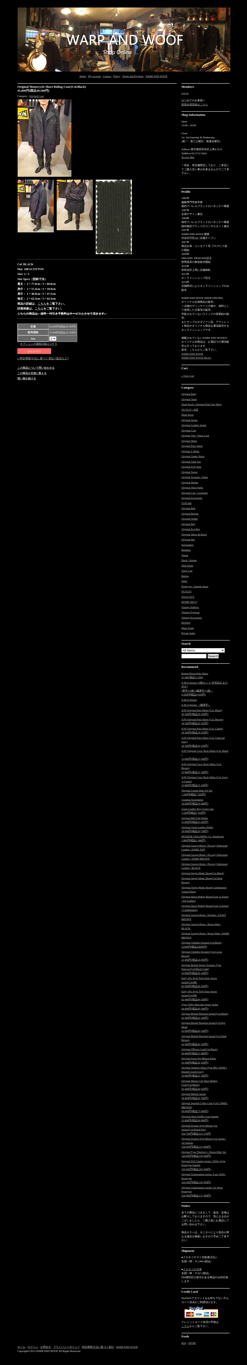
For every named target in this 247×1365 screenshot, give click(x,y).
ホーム (21, 1346)
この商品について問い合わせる (36, 367)
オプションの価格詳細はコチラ (38, 343)
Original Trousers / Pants (194, 477)
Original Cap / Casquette (194, 492)
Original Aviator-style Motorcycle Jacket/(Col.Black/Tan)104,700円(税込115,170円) (199, 1129)
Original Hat (188, 539)
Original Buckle (190, 513)
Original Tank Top (191, 461)
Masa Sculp (187, 628)
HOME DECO (189, 601)
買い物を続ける (26, 378)
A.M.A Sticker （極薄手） (196, 704)
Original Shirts (189, 440)
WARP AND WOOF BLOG (196, 357)
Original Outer (189, 399)
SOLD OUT (187, 596)
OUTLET (186, 591)
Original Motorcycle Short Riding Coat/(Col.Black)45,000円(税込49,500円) (199, 1084)
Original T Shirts (190, 451)
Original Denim (189, 482)
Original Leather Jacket (193, 425)
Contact (107, 76)
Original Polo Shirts (192, 445)
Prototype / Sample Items (194, 586)
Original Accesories (191, 497)
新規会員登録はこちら (194, 104)
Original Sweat (189, 472)
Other (184, 581)
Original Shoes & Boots (194, 534)
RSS (183, 1343)
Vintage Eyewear (190, 612)
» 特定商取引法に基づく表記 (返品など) (43, 358)
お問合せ (45, 1346)
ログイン (32, 1346)
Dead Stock (187, 414)
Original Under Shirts (192, 456)
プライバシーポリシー (66, 1346)
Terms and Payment (132, 76)
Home (82, 76)
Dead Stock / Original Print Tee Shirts (201, 404)
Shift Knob (187, 565)
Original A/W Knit (191, 466)
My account (94, 76)
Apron (184, 555)
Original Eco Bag (190, 529)
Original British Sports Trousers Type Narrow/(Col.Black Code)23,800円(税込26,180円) (201, 969)
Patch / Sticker (189, 560)
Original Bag (188, 524)
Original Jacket (189, 420)
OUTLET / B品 (189, 409)
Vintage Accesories (191, 617)
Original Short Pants (192, 487)
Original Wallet (189, 518)
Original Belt (188, 508)
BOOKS (185, 622)
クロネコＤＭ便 (192, 1269)
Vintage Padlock (190, 607)
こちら (42, 303)
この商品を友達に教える (32, 373)
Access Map (187, 157)
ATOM (192, 1343)
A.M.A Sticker (189, 699)
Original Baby (189, 393)
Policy (116, 76)
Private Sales (188, 633)
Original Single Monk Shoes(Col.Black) (202, 873)
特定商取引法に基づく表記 (98, 1346)
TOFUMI (186, 503)
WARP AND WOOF (157, 76)
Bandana (186, 549)
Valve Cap (186, 570)
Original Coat (36, 96)
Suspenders (187, 544)
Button (185, 576)
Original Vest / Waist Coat (195, 435)
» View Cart (187, 375)
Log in (184, 93)
